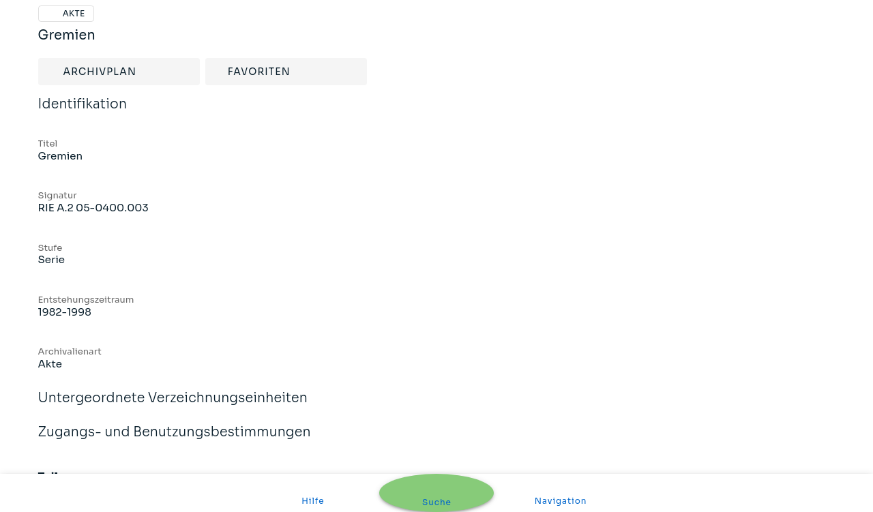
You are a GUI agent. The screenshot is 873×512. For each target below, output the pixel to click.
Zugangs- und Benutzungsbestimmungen (174, 441)
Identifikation (83, 113)
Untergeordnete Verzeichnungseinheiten (173, 407)
